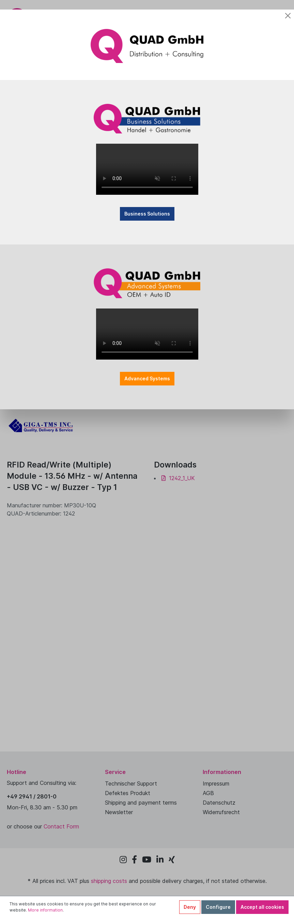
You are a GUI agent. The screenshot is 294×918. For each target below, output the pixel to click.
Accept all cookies (262, 907)
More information (45, 910)
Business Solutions (147, 214)
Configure (218, 907)
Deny (190, 907)
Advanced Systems (147, 378)
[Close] (287, 15)
